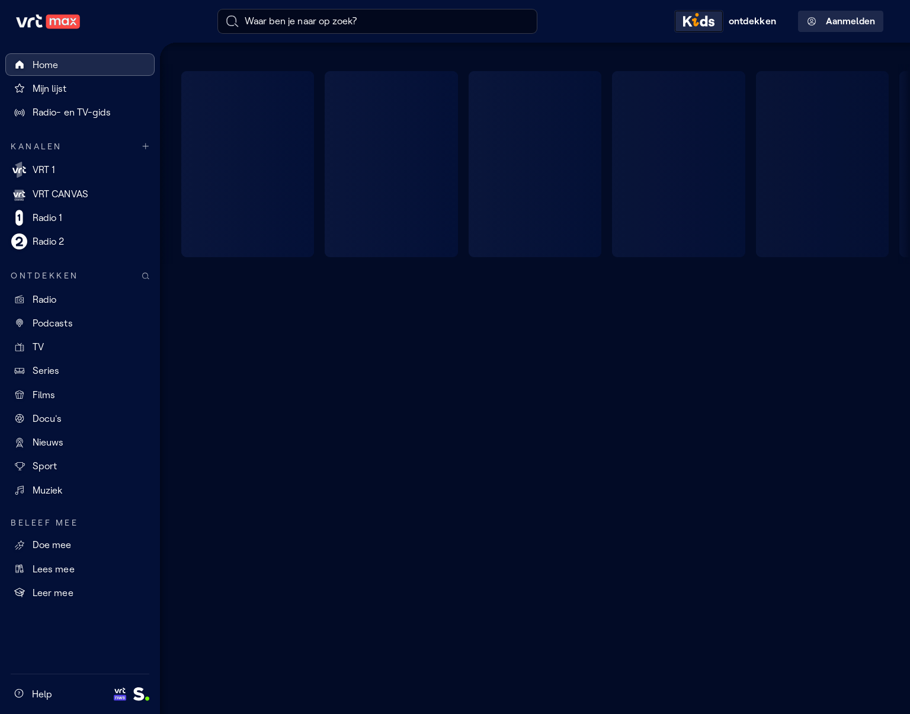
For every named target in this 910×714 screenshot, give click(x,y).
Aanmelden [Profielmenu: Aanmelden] (841, 21)
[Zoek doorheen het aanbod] (146, 276)
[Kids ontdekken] (728, 21)
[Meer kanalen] (146, 146)
